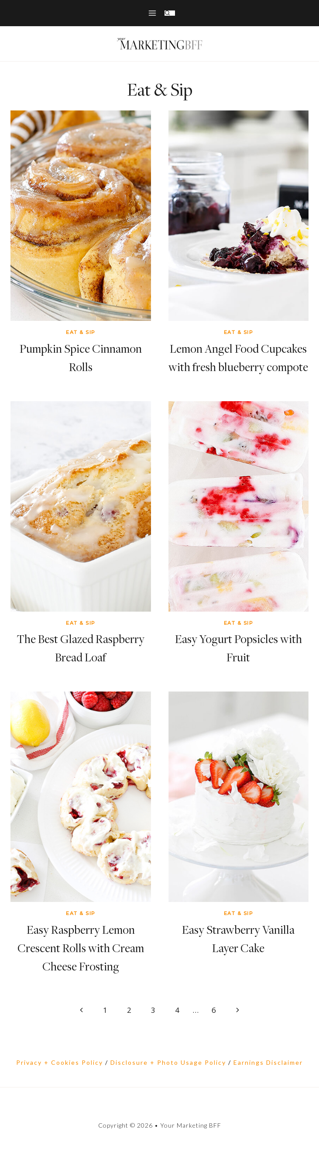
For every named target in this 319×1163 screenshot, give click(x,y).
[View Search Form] (170, 13)
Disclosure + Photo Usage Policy (168, 1062)
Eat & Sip (81, 332)
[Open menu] (152, 13)
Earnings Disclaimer (268, 1062)
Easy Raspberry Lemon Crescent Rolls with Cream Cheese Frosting (80, 948)
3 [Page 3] (153, 1010)
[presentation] (80, 215)
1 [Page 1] (105, 1010)
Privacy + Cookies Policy (59, 1062)
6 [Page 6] (214, 1010)
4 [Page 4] (177, 1010)
